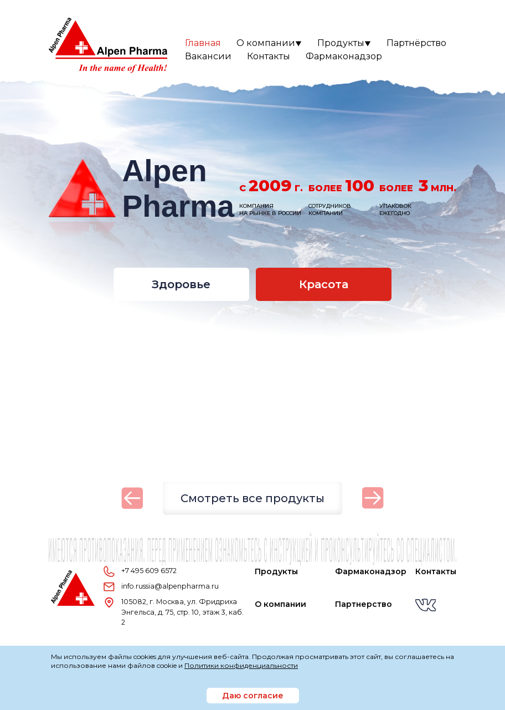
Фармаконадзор (344, 56)
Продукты (344, 43)
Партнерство (363, 604)
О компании (269, 43)
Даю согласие (253, 696)
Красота (323, 284)
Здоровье (181, 284)
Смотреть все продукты (252, 498)
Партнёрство (416, 43)
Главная (203, 43)
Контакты (268, 56)
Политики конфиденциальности (241, 665)
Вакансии (208, 56)
